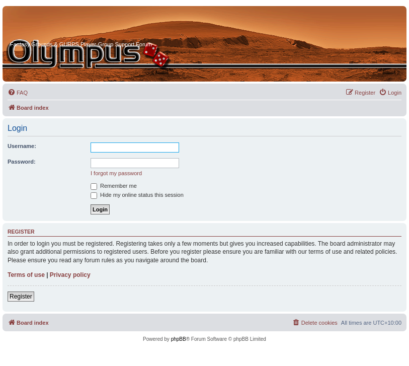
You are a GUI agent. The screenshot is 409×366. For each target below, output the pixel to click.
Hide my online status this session (137, 195)
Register (21, 296)
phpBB (178, 339)
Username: (22, 146)
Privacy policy (70, 274)
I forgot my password (116, 173)
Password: (22, 162)
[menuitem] (18, 93)
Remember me (114, 186)
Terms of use (26, 274)
